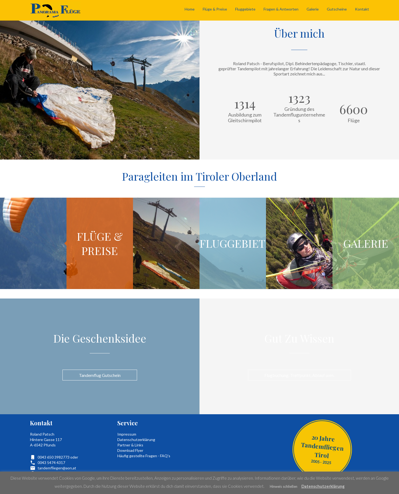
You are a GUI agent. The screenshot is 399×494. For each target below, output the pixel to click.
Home (190, 9)
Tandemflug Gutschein (100, 375)
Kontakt (362, 9)
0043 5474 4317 (51, 462)
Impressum (126, 434)
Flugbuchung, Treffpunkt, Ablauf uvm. (299, 375)
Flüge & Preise (215, 9)
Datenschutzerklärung (136, 439)
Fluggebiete (245, 9)
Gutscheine (337, 9)
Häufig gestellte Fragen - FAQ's (143, 455)
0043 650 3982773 (53, 457)
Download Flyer (130, 450)
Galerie (313, 9)
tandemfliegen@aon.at (57, 468)
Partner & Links (130, 445)
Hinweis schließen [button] (283, 486)
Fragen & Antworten (281, 9)
